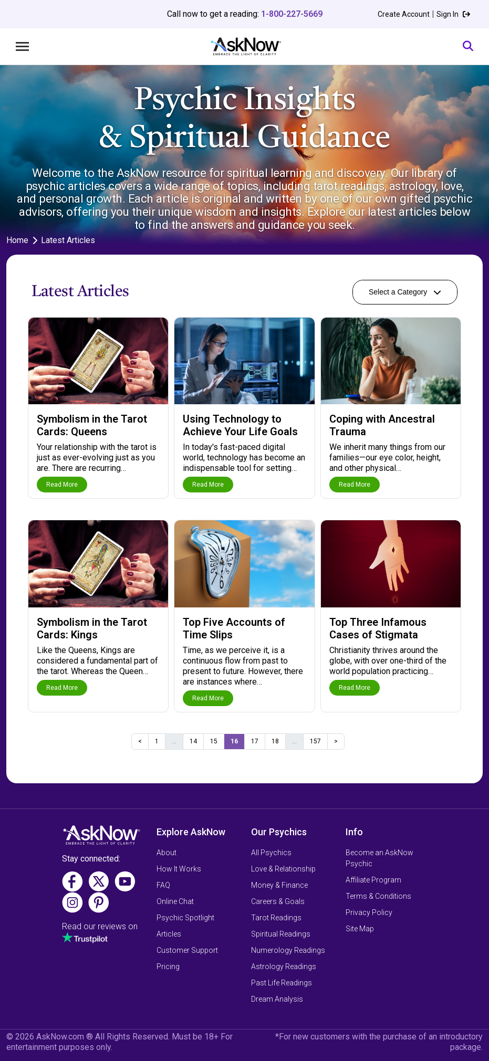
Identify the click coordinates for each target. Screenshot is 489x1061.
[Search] (468, 46)
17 (254, 741)
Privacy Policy (369, 912)
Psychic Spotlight (185, 917)
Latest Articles (68, 240)
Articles (169, 934)
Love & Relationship (283, 869)
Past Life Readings (281, 983)
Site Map (360, 929)
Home (17, 240)
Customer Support (187, 950)
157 (315, 741)
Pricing (168, 966)
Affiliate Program (373, 880)
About (166, 852)
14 (193, 741)
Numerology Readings (288, 950)
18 (275, 741)
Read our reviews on (100, 926)
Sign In (453, 14)
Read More (62, 484)
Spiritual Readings (280, 934)
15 (213, 741)
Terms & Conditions (378, 896)
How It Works (179, 869)
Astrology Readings (283, 966)
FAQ (163, 885)
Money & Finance (279, 885)
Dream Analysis (277, 999)
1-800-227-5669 (291, 14)
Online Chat (175, 901)
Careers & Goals (278, 901)
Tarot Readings (276, 917)
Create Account (404, 14)
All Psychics (271, 852)
